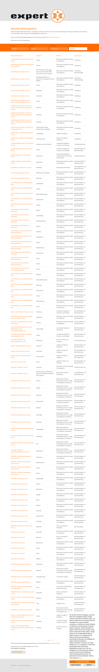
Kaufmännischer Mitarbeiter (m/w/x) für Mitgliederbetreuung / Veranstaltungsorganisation (21, 328)
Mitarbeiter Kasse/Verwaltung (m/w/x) (21, 570)
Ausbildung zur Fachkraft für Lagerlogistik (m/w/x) (22, 133)
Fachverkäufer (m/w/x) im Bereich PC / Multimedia (21, 253)
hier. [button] (81, 658)
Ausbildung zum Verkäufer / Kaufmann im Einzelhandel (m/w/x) (22, 128)
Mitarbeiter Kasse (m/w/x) (18, 532)
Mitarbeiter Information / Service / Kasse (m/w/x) (21, 526)
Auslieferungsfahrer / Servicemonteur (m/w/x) (21, 155)
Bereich (32, 45)
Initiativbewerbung (54, 37)
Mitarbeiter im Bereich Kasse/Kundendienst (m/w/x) (22, 443)
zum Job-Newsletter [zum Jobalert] (17, 652)
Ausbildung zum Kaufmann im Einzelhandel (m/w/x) (22, 60)
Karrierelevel (53, 45)
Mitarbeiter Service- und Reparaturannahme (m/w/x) (22, 592)
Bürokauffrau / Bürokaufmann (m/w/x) (21, 167)
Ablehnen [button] (89, 664)
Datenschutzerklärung (24, 665)
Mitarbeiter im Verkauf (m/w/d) (19, 478)
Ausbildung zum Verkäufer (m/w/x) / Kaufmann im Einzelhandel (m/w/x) (20, 101)
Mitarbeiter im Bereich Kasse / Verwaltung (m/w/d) (22, 429)
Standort (13, 45)
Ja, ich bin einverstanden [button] (82, 661)
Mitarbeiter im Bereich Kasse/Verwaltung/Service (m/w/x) (20, 451)
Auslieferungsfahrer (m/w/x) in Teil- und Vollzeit (21, 149)
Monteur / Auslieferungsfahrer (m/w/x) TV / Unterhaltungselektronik (22, 616)
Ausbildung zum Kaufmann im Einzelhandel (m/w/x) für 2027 (22, 65)
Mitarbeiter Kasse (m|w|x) (18, 542)
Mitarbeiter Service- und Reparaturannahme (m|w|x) (22, 598)
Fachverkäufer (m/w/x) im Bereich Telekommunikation (20, 258)
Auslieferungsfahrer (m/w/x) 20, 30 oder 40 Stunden (22, 144)
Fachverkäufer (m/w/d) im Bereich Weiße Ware (22, 183)
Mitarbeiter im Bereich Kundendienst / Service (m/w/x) (21, 457)
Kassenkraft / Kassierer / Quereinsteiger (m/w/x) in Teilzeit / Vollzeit (21, 317)
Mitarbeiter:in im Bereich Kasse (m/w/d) (21, 609)
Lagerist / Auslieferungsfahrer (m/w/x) (21, 346)
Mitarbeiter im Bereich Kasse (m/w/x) (21, 380)
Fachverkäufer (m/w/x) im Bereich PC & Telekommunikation (21, 231)
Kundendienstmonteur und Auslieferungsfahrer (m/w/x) (18, 340)
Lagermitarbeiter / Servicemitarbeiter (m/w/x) (21, 356)
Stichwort (71, 45)
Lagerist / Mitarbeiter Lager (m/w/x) (20, 351)
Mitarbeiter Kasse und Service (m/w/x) (21, 564)
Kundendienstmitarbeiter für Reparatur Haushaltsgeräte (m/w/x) (21, 335)
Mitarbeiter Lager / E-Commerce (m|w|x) (21, 576)
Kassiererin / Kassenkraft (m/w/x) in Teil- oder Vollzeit (21, 322)
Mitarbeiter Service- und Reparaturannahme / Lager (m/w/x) (22, 603)
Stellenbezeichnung (17, 55)
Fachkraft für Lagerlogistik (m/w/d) (20, 173)
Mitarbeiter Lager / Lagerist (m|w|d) (20, 582)
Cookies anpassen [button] (76, 664)
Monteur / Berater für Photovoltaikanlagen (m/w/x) (22, 621)
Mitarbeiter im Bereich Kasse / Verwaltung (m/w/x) (22, 436)
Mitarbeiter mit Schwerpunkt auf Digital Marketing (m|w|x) (21, 587)
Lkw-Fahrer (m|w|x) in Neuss (18, 362)
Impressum (14, 665)
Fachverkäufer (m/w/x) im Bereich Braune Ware (22, 194)
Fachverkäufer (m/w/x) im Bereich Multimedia (20, 210)
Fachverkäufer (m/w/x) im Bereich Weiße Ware (22, 274)
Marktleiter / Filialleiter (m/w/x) (19, 367)
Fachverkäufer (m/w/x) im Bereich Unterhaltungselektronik (20, 269)
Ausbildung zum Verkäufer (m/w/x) (20, 71)
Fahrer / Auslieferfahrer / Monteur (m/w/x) (22, 312)
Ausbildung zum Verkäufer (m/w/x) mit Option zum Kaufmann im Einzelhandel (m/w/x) (21, 107)
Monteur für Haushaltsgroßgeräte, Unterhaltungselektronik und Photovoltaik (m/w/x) (22, 627)
